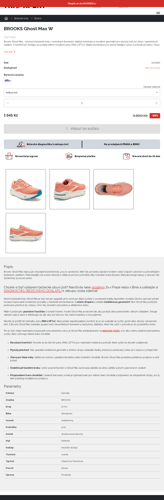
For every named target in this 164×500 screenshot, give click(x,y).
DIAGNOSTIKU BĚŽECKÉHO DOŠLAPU (33, 291)
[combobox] (82, 94)
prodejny (98, 287)
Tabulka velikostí (151, 87)
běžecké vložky (111, 330)
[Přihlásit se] (114, 5)
